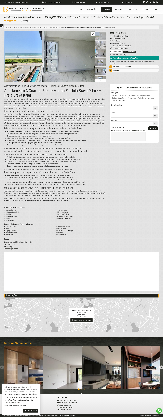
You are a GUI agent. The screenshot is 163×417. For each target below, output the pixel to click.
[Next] (161, 367)
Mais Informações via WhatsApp (124, 58)
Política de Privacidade (68, 415)
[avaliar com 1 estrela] (5, 20)
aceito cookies (30, 411)
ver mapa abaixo (12, 248)
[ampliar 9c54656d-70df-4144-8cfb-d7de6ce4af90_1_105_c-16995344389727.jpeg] (49, 56)
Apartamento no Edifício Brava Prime (24, 17)
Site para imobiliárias (145, 415)
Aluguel (119, 9)
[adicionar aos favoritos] (78, 385)
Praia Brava (121, 32)
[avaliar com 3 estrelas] (10, 20)
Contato (146, 9)
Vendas (106, 9)
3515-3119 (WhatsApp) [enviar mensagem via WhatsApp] (53, 2)
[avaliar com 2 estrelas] (8, 20)
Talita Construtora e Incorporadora (67, 85)
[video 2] (81, 271)
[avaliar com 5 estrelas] (15, 20)
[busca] (156, 9)
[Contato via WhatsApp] (159, 411)
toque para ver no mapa (81, 320)
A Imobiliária (92, 9)
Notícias (132, 9)
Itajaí (112, 32)
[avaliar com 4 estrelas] (12, 20)
